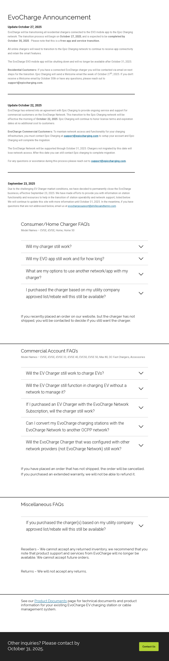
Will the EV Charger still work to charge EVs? (65, 373)
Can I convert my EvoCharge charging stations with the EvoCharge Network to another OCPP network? (75, 426)
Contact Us (148, 646)
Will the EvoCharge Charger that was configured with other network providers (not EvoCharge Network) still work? (78, 445)
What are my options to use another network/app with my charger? (77, 274)
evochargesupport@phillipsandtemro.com (92, 206)
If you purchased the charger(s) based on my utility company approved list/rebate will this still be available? (79, 526)
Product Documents (50, 601)
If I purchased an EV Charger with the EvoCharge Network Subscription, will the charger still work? (77, 408)
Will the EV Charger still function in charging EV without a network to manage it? (76, 389)
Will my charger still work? (48, 246)
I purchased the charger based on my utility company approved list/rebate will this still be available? (73, 293)
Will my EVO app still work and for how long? (65, 258)
